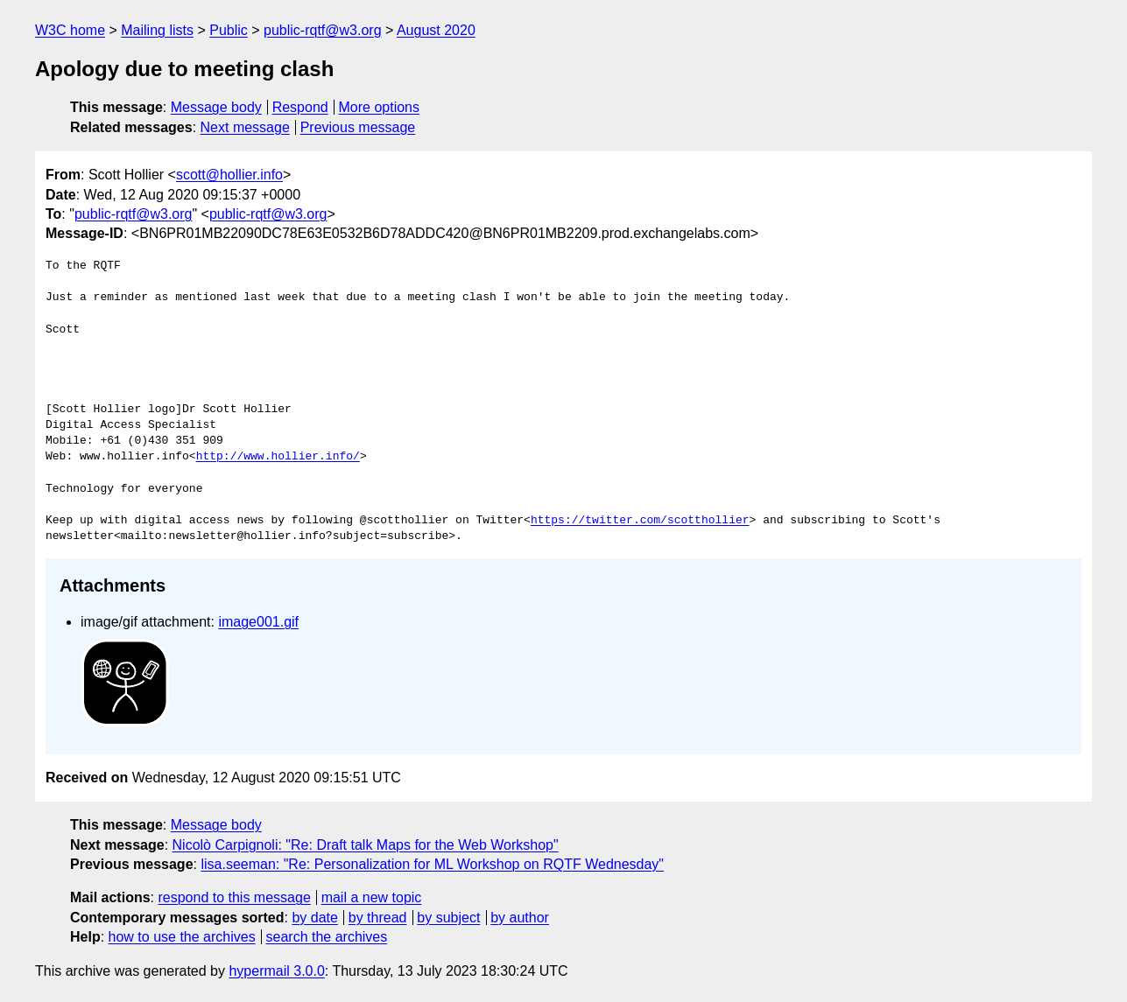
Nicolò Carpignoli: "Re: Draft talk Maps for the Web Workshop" (366, 844)
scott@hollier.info (229, 174)
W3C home (70, 30)
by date (314, 917)
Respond (300, 107)
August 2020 (436, 30)
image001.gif (258, 621)
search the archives (327, 936)
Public (228, 30)
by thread (378, 917)
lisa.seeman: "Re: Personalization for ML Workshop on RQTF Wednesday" (432, 864)
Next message (245, 127)
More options (379, 107)
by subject (448, 917)
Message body (216, 107)
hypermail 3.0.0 (276, 970)
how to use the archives (182, 936)
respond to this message (234, 897)
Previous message (358, 127)
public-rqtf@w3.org (323, 30)
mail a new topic (371, 897)
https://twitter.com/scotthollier (640, 521)
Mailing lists (157, 30)
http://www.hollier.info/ (278, 457)
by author (519, 917)
